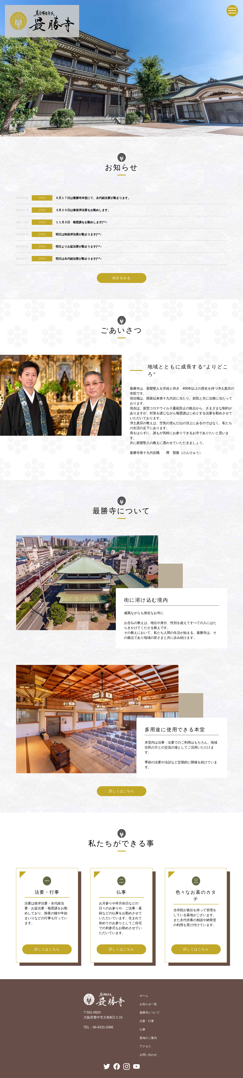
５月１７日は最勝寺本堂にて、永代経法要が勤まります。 (93, 198)
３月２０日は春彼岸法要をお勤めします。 (83, 210)
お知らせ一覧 (148, 1004)
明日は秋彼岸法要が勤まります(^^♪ (79, 234)
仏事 (142, 1029)
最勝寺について (150, 1012)
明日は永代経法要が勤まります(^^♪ (79, 258)
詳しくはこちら (121, 791)
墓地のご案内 (148, 1037)
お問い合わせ (148, 1054)
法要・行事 (147, 1021)
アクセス (145, 1046)
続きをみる (122, 278)
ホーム (144, 995)
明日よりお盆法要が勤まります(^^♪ (79, 246)
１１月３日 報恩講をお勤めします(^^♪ (82, 222)
